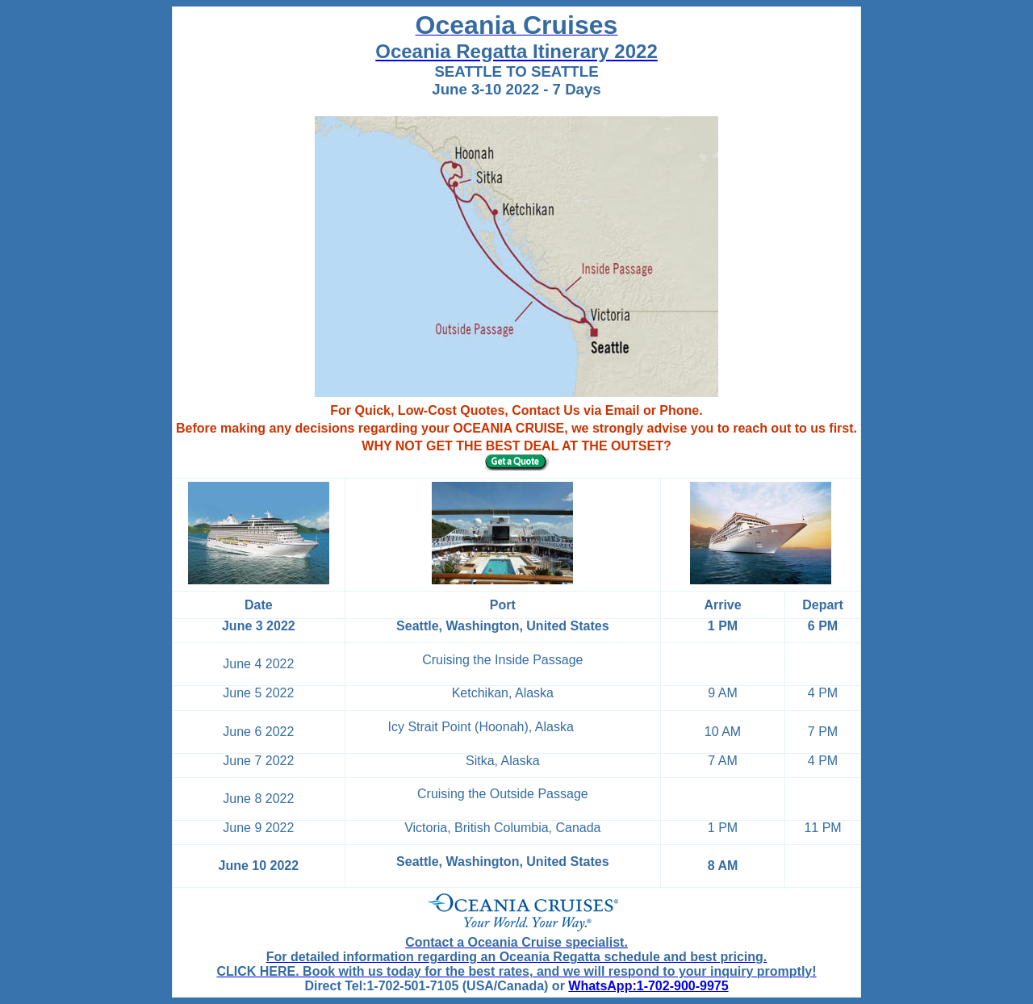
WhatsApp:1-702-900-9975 (648, 986)
